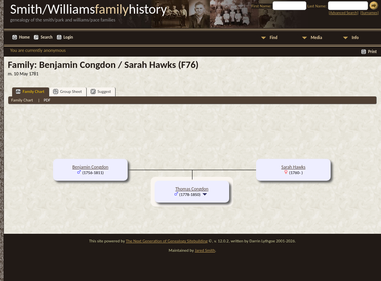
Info (355, 37)
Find (274, 37)
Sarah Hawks (293, 167)
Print (372, 51)
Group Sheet (67, 91)
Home (24, 37)
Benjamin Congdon (90, 167)
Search (46, 37)
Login (68, 37)
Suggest (101, 91)
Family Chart (30, 91)
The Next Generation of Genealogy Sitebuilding (166, 241)
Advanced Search (343, 12)
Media (316, 37)
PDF (47, 100)
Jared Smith (205, 250)
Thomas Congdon (191, 189)
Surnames (369, 12)
